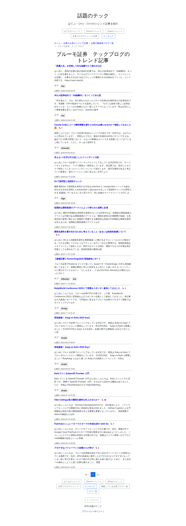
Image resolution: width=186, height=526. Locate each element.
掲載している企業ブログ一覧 (114, 486)
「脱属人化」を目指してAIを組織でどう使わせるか (78, 65)
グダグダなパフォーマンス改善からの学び (76, 447)
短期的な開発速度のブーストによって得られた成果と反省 (81, 207)
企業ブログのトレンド (68, 486)
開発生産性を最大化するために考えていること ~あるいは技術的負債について (90, 233)
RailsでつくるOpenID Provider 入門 (71, 373)
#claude (65, 148)
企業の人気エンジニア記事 (75, 43)
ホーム (57, 43)
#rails (64, 337)
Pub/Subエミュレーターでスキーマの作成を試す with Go (84, 423)
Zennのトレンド (93, 31)
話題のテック (93, 15)
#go (63, 198)
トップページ (93, 500)
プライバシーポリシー (92, 511)
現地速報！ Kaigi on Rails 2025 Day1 (72, 347)
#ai (62, 86)
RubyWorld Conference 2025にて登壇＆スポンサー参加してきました (90, 288)
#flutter (65, 279)
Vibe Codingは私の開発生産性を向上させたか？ (80, 399)
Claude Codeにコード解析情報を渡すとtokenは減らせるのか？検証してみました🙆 (92, 126)
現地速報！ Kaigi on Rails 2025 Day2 (72, 317)
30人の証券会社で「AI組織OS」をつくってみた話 (77, 95)
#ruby (64, 308)
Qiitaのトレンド (114, 31)
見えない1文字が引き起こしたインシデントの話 (76, 157)
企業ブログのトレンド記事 (84, 36)
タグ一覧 (93, 491)
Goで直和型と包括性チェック (68, 181)
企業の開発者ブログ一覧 (102, 43)
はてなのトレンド (72, 31)
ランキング (108, 36)
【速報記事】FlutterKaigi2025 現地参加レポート (77, 258)
